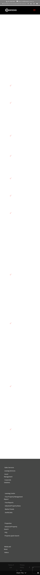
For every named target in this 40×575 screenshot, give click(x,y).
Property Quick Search (12, 536)
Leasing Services (9, 471)
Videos (6, 552)
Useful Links (8, 512)
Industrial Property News (13, 506)
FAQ (6, 532)
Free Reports (9, 502)
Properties (8, 523)
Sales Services (9, 467)
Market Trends (9, 509)
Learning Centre (10, 493)
